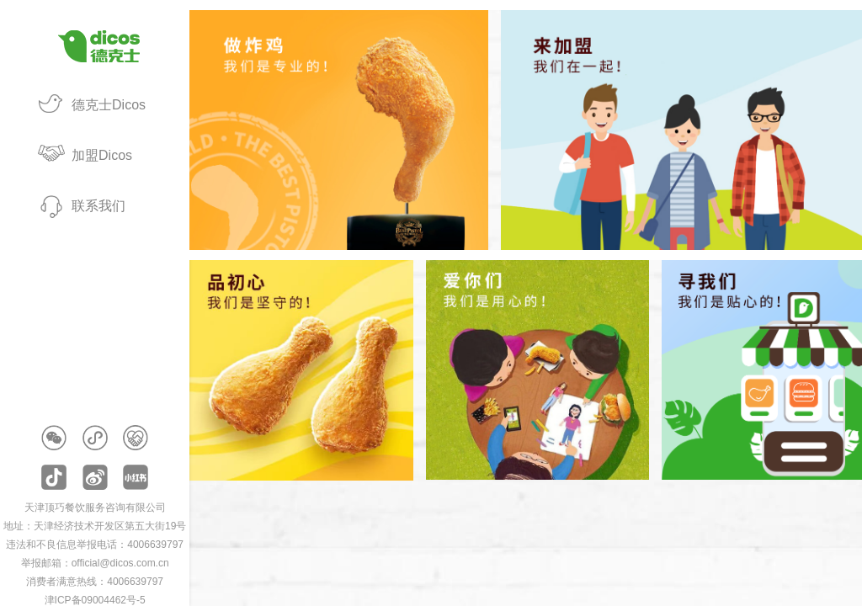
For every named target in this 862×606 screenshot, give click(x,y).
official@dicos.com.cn (120, 563)
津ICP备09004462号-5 (95, 600)
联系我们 (98, 206)
